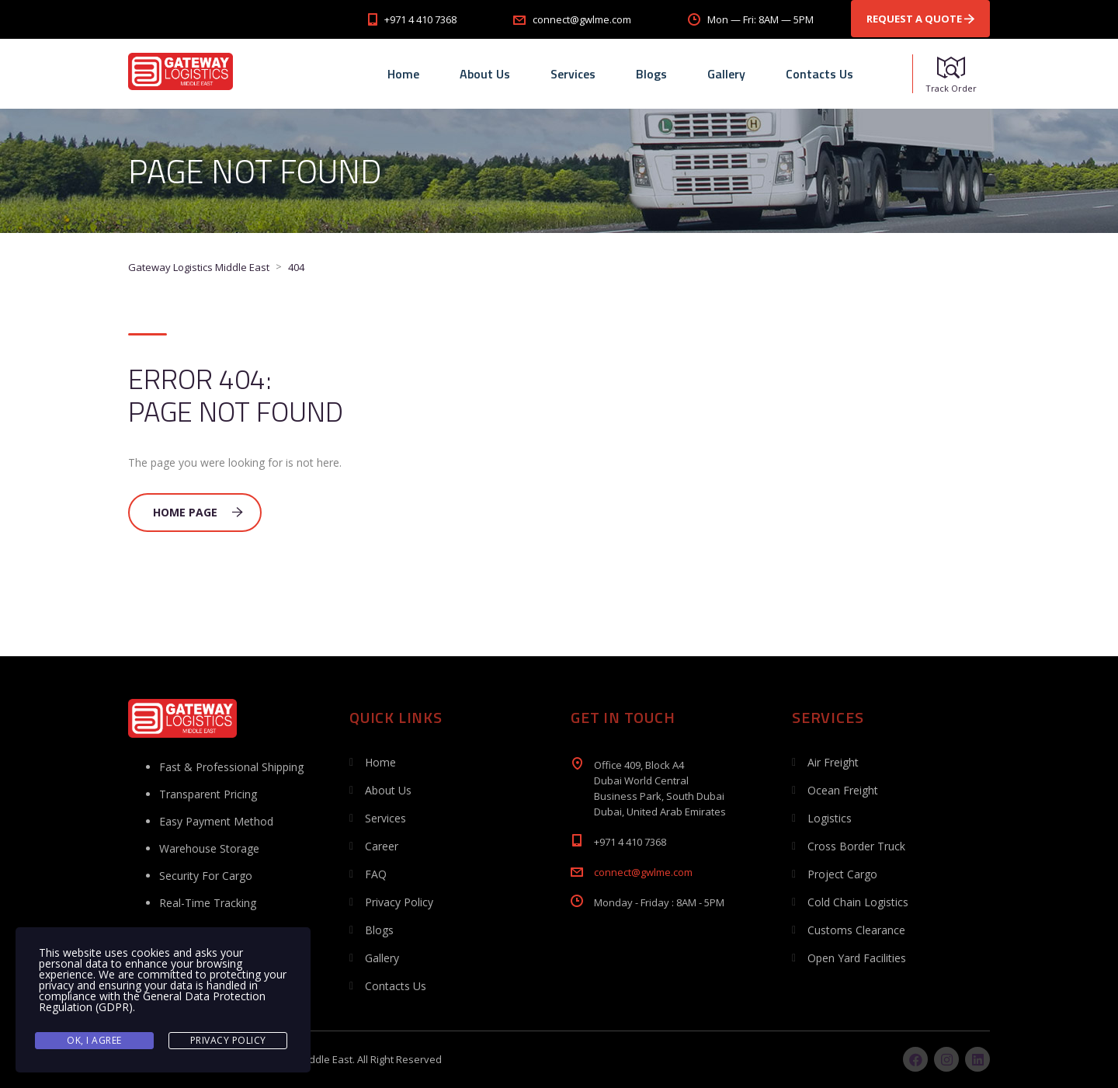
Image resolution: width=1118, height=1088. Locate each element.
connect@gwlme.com (643, 872)
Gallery (726, 73)
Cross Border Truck (856, 846)
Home (403, 73)
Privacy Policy (399, 902)
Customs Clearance (856, 930)
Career (381, 846)
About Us (485, 73)
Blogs (651, 73)
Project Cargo (842, 874)
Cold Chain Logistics (857, 902)
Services (572, 73)
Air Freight (833, 762)
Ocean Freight (842, 790)
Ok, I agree (94, 1040)
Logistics (829, 818)
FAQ (376, 874)
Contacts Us (819, 73)
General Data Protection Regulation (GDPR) (152, 1001)
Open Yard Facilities (856, 958)
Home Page (198, 512)
